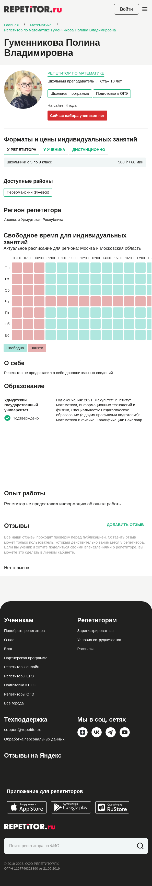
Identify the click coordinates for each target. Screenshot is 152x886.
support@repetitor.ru (22, 729)
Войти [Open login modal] (126, 9)
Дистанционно (88, 149)
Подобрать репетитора (24, 630)
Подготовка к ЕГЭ (20, 685)
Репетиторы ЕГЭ (19, 676)
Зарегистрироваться (95, 630)
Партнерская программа (26, 658)
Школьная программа (70, 93)
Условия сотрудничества (99, 640)
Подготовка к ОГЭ (112, 93)
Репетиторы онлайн (21, 667)
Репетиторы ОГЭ (19, 694)
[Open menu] (145, 9)
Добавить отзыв (125, 524)
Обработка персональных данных (34, 739)
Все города (14, 703)
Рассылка (86, 648)
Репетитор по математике (76, 73)
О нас (9, 640)
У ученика (54, 149)
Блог (8, 648)
